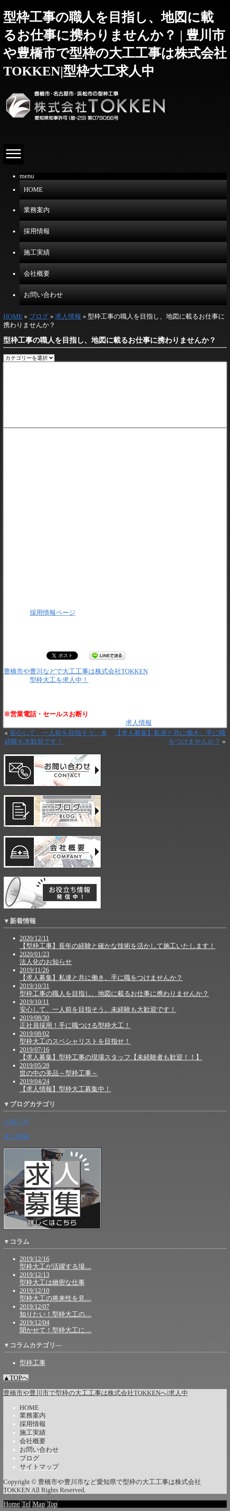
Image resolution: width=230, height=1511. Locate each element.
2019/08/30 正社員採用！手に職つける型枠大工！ (75, 1021)
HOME (33, 189)
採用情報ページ (52, 612)
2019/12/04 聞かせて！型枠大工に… (55, 1326)
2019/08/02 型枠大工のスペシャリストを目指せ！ (75, 1037)
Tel (26, 1503)
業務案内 (37, 209)
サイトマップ (39, 1466)
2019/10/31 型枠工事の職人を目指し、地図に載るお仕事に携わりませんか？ (114, 989)
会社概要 (37, 273)
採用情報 (37, 231)
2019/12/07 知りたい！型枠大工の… (55, 1310)
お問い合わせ (43, 294)
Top (52, 1503)
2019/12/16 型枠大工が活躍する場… (55, 1262)
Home (12, 1503)
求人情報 (68, 316)
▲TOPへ (16, 1377)
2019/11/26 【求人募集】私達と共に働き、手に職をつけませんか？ (101, 973)
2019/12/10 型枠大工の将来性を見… (55, 1294)
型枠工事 (33, 1362)
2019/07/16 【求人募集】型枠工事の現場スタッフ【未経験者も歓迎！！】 (111, 1053)
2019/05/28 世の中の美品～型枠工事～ (59, 1069)
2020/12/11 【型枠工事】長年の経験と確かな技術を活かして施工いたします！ (117, 942)
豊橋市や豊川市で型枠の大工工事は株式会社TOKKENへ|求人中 (95, 1392)
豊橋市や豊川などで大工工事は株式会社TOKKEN (76, 671)
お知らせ (16, 1121)
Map (38, 1503)
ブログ (39, 316)
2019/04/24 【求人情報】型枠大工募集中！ (65, 1085)
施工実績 (37, 252)
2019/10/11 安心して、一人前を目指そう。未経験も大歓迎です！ (98, 1005)
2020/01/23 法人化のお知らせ (46, 957)
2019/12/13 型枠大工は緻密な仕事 (52, 1278)
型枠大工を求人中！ (59, 679)
